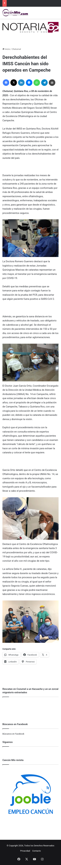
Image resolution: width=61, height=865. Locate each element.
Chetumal (16, 49)
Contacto (36, 851)
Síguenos (7, 742)
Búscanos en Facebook (13, 734)
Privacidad (25, 851)
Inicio (6, 49)
